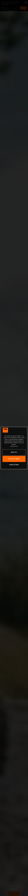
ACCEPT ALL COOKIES (14, 459)
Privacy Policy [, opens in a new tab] (13, 446)
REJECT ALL (14, 452)
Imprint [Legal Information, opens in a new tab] (16, 446)
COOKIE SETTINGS (14, 465)
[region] (14, 448)
